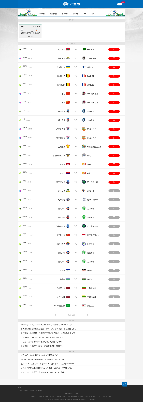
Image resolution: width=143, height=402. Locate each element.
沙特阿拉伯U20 (59, 303)
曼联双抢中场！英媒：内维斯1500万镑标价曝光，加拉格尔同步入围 (48, 330)
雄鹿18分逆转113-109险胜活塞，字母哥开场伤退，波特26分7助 (46, 365)
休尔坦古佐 (60, 241)
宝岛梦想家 (91, 56)
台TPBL (25, 56)
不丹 (89, 162)
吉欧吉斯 (61, 144)
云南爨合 (90, 109)
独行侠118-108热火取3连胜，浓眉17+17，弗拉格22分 (42, 357)
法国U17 (90, 73)
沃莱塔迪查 (60, 179)
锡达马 (90, 153)
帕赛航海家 (60, 126)
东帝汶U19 (61, 232)
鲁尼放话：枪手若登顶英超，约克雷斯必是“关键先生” (42, 343)
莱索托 (62, 268)
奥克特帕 (61, 206)
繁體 (120, 4)
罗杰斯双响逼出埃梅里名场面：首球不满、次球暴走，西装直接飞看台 (48, 326)
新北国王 (61, 56)
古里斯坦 (90, 206)
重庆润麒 (61, 109)
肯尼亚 (90, 268)
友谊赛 (25, 91)
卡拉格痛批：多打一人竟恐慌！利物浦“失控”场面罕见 (42, 335)
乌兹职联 (23, 206)
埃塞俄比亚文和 (59, 153)
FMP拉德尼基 (92, 91)
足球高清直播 (33, 387)
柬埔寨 (62, 162)
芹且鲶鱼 (61, 188)
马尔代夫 (61, 47)
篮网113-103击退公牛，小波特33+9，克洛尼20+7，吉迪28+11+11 (47, 361)
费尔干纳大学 (92, 197)
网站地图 (71, 399)
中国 (63, 91)
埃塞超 (23, 144)
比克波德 (90, 241)
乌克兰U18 (61, 65)
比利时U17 (61, 73)
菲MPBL (25, 126)
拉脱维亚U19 (60, 285)
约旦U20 (90, 303)
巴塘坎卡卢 (91, 126)
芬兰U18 (90, 65)
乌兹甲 (23, 197)
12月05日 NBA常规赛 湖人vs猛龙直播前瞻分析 (39, 352)
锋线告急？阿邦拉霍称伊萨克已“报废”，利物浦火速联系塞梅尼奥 (46, 322)
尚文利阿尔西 (92, 179)
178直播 (20, 387)
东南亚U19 (24, 232)
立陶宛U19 (91, 285)
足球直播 (26, 387)
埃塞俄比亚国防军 (94, 144)
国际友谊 (25, 47)
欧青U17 (25, 73)
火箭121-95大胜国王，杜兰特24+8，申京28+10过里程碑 (43, 370)
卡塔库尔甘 (60, 197)
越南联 (23, 188)
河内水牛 (90, 188)
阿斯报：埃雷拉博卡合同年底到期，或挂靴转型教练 (41, 339)
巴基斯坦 (90, 47)
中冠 (24, 109)
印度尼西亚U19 (93, 232)
